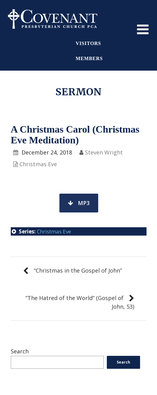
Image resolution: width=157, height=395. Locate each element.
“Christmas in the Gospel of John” (78, 270)
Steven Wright (104, 152)
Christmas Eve (38, 164)
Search (20, 351)
